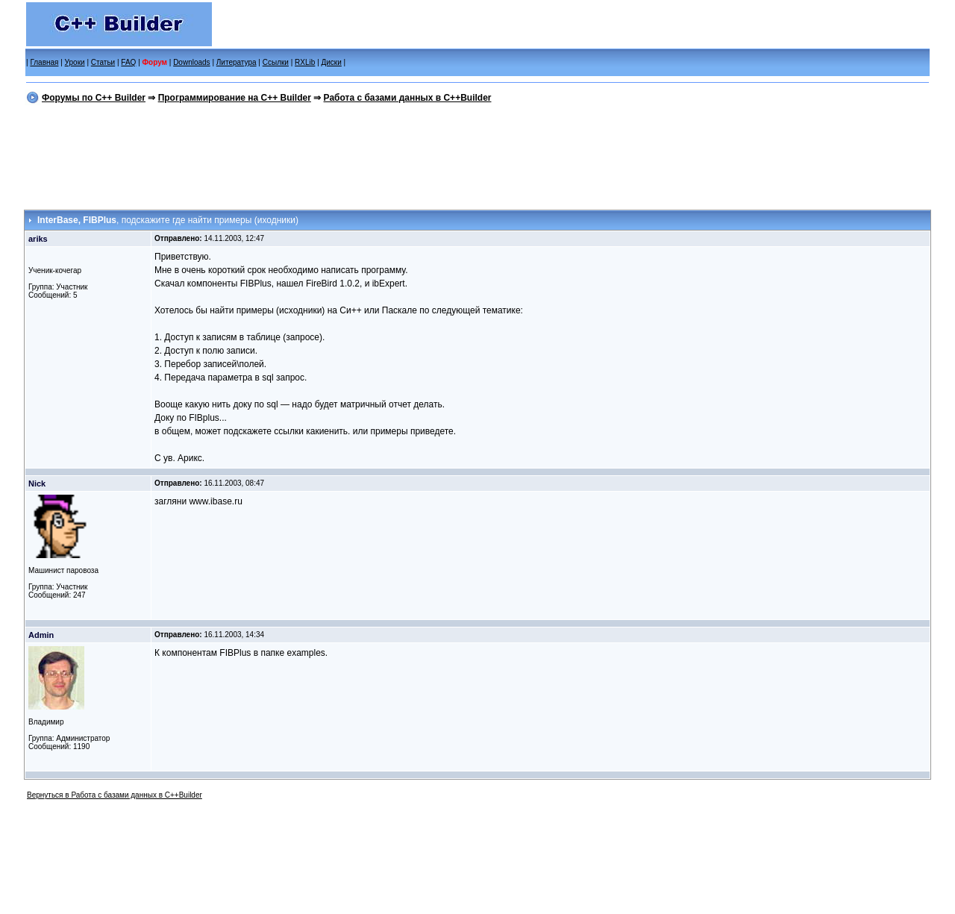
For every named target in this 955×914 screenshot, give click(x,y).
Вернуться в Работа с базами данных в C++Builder (114, 795)
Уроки (75, 62)
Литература (236, 62)
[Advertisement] (477, 154)
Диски (332, 62)
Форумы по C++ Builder (93, 98)
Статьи (103, 62)
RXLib (305, 62)
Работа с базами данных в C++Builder (408, 98)
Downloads (191, 62)
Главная (44, 62)
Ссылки (276, 62)
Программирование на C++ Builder (234, 98)
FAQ (128, 62)
